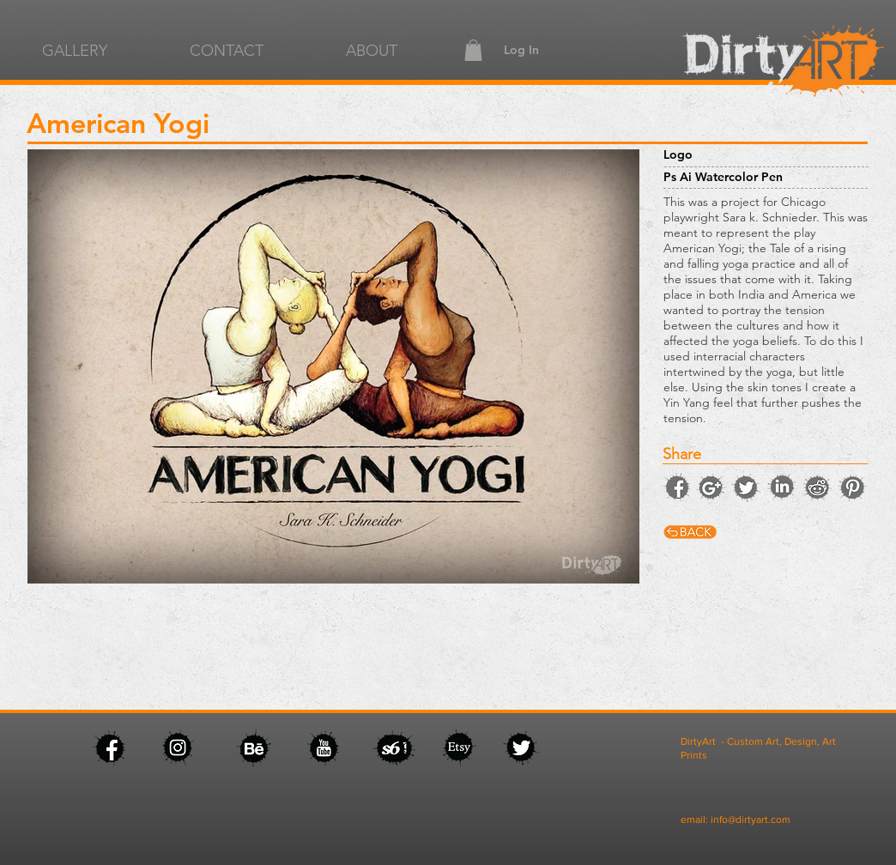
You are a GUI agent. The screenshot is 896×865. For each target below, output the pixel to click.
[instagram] (711, 487)
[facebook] (677, 486)
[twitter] (746, 487)
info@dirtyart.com (750, 820)
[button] (473, 50)
